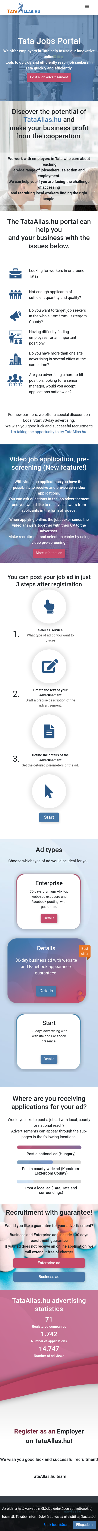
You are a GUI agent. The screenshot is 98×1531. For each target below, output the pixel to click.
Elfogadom (84, 1525)
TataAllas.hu (42, 120)
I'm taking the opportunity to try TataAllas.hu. (49, 432)
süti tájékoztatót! (83, 1517)
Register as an (34, 1431)
